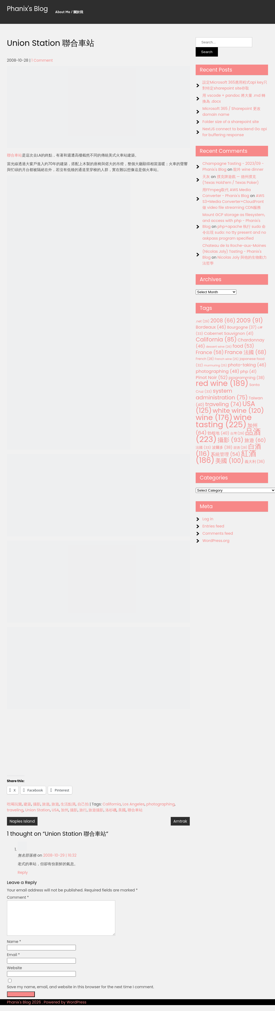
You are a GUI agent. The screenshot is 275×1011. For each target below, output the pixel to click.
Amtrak (180, 821)
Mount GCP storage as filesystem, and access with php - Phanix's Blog (233, 220)
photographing (160, 804)
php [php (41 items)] (248, 371)
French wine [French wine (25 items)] (227, 359)
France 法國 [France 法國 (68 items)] (245, 352)
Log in (207, 519)
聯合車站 (14, 155)
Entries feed (213, 526)
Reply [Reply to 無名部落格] (23, 872)
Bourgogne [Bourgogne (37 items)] (242, 327)
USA (55, 810)
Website (14, 974)
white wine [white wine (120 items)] (238, 410)
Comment (18, 897)
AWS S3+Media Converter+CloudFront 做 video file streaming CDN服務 (233, 201)
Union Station (37, 810)
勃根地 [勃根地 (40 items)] (218, 433)
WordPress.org (215, 540)
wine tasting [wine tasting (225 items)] (224, 421)
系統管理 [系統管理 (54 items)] (225, 454)
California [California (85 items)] (216, 339)
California (112, 804)
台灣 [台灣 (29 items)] (237, 433)
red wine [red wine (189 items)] (222, 383)
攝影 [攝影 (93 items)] (230, 440)
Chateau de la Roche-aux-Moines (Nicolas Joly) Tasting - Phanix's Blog (234, 251)
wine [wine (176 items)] (214, 417)
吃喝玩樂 (14, 804)
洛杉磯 (111, 810)
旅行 (83, 810)
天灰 (206, 176)
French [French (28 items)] (205, 359)
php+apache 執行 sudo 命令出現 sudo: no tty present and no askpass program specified (234, 232)
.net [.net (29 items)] (202, 321)
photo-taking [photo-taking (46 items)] (247, 365)
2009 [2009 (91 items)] (249, 320)
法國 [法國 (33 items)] (203, 447)
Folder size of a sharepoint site (230, 121)
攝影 (36, 804)
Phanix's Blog (27, 8)
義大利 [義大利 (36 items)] (255, 461)
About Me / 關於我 (69, 11)
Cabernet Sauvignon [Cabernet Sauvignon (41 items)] (228, 333)
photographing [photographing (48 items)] (217, 371)
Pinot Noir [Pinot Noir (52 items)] (212, 377)
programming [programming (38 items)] (247, 377)
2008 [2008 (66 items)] (222, 320)
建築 (27, 804)
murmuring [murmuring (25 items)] (215, 365)
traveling (15, 810)
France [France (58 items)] (210, 352)
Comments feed (217, 533)
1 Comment (42, 60)
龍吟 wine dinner (248, 169)
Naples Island (22, 821)
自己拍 (83, 804)
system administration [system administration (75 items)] (222, 394)
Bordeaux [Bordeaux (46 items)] (211, 327)
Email (13, 961)
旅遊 (46, 804)
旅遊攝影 (95, 810)
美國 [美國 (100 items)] (229, 461)
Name (14, 948)
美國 (122, 810)
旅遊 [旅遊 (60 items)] (255, 440)
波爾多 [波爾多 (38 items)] (222, 447)
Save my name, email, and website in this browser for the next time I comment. (80, 993)
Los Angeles (133, 804)
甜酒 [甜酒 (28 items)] (240, 447)
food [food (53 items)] (243, 346)
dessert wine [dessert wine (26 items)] (219, 346)
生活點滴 (68, 804)
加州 (64, 810)
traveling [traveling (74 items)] (223, 404)
